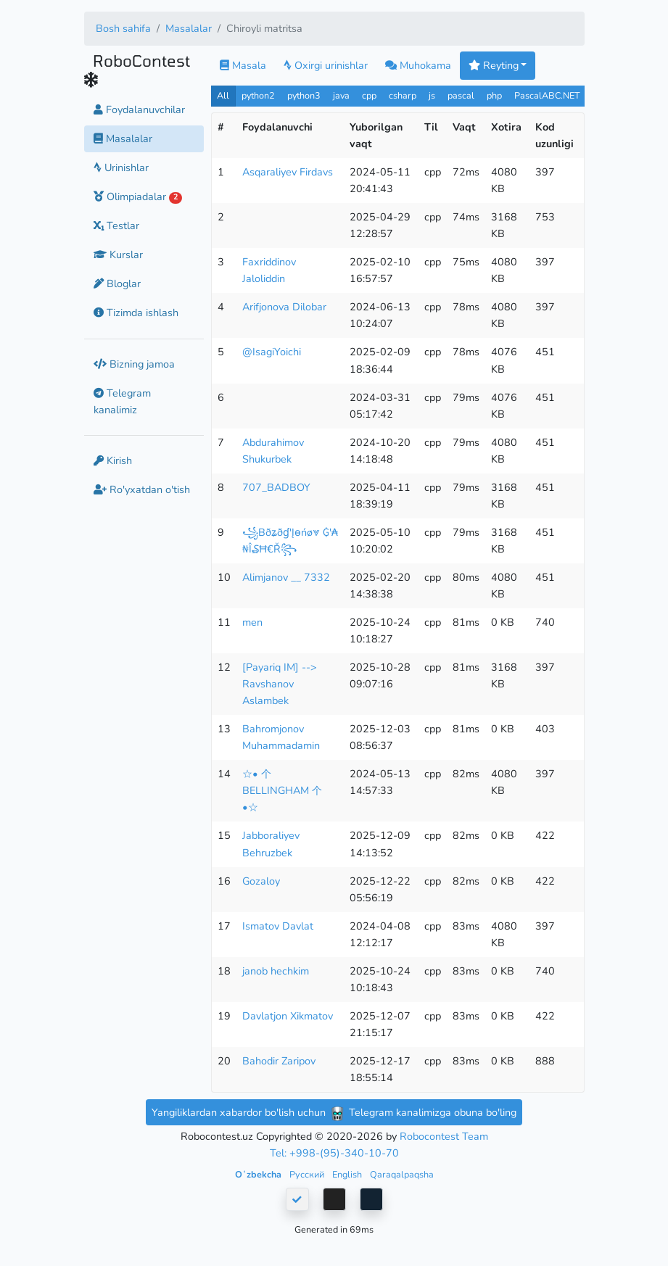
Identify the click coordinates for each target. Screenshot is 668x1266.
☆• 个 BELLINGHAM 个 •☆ (282, 790)
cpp (369, 95)
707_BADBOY (276, 487)
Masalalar (188, 28)
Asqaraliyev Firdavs (287, 172)
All (223, 95)
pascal (461, 95)
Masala (243, 65)
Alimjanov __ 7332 (286, 577)
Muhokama (418, 65)
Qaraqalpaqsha (402, 1174)
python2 (258, 95)
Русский (307, 1174)
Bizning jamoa (134, 364)
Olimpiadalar (138, 196)
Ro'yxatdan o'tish (142, 489)
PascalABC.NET (547, 95)
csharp (402, 95)
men (252, 622)
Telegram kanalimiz (122, 401)
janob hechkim (275, 971)
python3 (304, 95)
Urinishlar (121, 167)
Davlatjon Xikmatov (287, 1016)
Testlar (116, 225)
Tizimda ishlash (136, 312)
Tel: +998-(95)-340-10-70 (334, 1153)
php (494, 95)
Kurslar (118, 254)
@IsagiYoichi (271, 351)
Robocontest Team (444, 1136)
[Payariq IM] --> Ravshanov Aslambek (279, 684)
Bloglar (117, 283)
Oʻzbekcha (259, 1174)
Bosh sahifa (123, 28)
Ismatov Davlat (277, 926)
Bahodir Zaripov (279, 1061)
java (341, 95)
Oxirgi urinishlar (326, 65)
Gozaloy (261, 881)
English (348, 1174)
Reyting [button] (494, 65)
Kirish (113, 460)
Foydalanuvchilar (139, 109)
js (433, 95)
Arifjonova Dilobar (284, 306)
